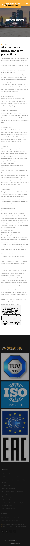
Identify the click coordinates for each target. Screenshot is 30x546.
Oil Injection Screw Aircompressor (11, 474)
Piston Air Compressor (8, 489)
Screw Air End (6, 486)
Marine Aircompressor (8, 497)
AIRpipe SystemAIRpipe (8, 509)
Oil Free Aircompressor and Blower (12, 477)
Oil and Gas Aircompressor (9, 500)
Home (13, 23)
